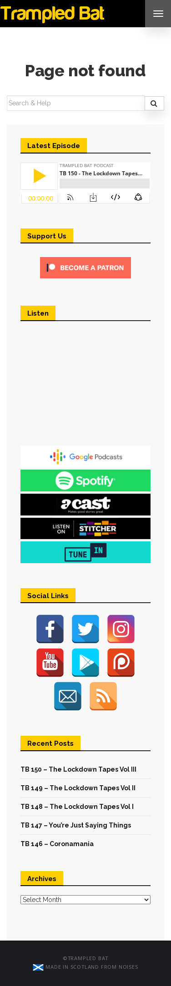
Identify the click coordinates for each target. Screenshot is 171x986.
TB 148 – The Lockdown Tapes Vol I (77, 806)
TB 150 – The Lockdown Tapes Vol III (78, 769)
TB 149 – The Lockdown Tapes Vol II (78, 788)
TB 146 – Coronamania (57, 843)
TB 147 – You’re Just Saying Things (75, 825)
